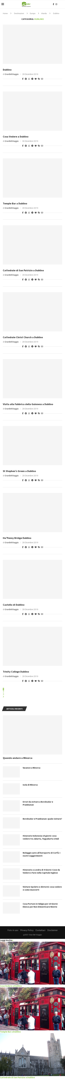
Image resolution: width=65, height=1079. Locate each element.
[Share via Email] (42, 79)
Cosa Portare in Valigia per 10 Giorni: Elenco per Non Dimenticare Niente (40, 905)
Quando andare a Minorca (17, 758)
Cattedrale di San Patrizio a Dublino (23, 270)
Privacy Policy (26, 930)
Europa (32, 13)
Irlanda (44, 13)
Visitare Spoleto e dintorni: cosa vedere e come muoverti (42, 888)
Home (5, 13)
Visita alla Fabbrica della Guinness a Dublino (28, 404)
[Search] (62, 4)
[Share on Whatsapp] (29, 79)
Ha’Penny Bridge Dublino (17, 538)
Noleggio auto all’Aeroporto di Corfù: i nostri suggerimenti (41, 854)
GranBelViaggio (12, 74)
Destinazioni (19, 13)
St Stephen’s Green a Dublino (19, 471)
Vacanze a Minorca (31, 767)
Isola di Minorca (30, 784)
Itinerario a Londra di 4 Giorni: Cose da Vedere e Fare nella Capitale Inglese (41, 871)
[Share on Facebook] (22, 79)
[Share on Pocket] (35, 79)
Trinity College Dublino (16, 671)
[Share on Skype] (39, 79)
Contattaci (40, 930)
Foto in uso (13, 930)
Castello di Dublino (13, 604)
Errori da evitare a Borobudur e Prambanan (38, 803)
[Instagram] (56, 4)
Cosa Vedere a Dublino (15, 136)
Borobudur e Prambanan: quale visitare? (42, 818)
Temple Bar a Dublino (15, 203)
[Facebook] (53, 4)
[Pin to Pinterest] (26, 79)
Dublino (7, 69)
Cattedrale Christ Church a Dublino (23, 337)
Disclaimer (52, 930)
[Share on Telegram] (32, 79)
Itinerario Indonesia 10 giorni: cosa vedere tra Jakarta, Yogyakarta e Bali (41, 837)
